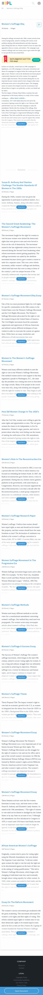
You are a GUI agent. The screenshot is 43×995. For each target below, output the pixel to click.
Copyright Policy (21, 967)
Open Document (21, 991)
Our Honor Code (21, 972)
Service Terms (21, 977)
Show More (21, 110)
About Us (21, 955)
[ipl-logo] (8, 4)
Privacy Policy (21, 975)
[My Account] (40, 3)
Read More (21, 193)
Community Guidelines (21, 969)
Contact (21, 957)
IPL (3, 8)
